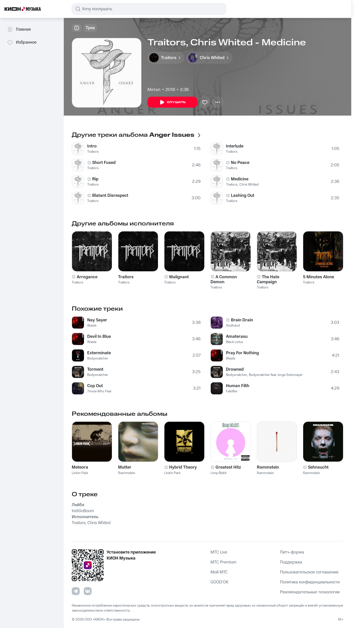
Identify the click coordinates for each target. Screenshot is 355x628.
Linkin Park (80, 473)
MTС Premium (223, 562)
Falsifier (231, 391)
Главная (19, 29)
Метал (153, 90)
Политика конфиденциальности (310, 582)
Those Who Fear (99, 391)
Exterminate (99, 353)
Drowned (235, 369)
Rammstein (126, 473)
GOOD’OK (219, 582)
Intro (92, 146)
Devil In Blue (99, 337)
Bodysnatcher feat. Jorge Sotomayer (276, 374)
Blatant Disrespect (110, 196)
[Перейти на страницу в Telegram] (76, 591)
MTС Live (219, 552)
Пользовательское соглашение (309, 572)
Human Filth (237, 386)
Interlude (234, 146)
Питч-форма (292, 552)
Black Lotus (234, 342)
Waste (91, 325)
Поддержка (291, 562)
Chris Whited (249, 184)
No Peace (240, 163)
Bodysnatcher (97, 358)
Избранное (22, 42)
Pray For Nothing (242, 353)
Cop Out (95, 386)
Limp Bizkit (218, 473)
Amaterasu (237, 337)
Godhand (233, 325)
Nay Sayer (97, 320)
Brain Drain (242, 320)
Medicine (239, 179)
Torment (95, 369)
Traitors (93, 151)
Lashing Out (242, 196)
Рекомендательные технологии (310, 592)
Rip (95, 179)
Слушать (172, 102)
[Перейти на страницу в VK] (88, 591)
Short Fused (104, 163)
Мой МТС (219, 572)
